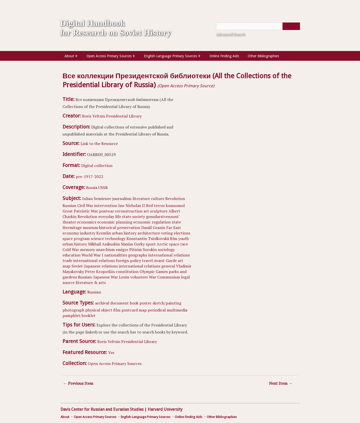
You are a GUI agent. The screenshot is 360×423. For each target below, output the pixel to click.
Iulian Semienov (96, 198)
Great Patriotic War (80, 211)
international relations (169, 255)
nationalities (115, 255)
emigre (122, 249)
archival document (112, 303)
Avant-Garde (165, 260)
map (66, 266)
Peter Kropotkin (100, 271)
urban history (124, 233)
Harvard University (165, 409)
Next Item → (280, 383)
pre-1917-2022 (89, 176)
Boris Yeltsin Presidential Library (112, 116)
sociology (166, 249)
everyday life (109, 216)
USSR (103, 187)
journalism (122, 198)
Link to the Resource (99, 143)
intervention (105, 205)
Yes (111, 352)
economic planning (114, 222)
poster (146, 303)
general (168, 266)
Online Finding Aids (224, 56)
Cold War (70, 249)
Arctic (162, 244)
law (121, 205)
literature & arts (91, 282)
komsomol (175, 205)
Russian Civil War (77, 205)
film (173, 238)
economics (86, 222)
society (138, 216)
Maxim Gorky (133, 244)
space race (178, 244)
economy (70, 233)
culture (157, 198)
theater (69, 222)
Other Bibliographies (263, 56)
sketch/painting (166, 303)
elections (182, 233)
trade (67, 260)
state (126, 216)
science (97, 238)
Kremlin (103, 233)
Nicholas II (135, 205)
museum (90, 227)
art (146, 211)
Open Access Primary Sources (109, 56)
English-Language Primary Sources (170, 56)
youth (183, 238)
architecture (149, 233)
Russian (94, 292)
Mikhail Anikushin (104, 244)
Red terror (155, 205)
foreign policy (128, 260)
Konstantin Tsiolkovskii (147, 238)
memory (87, 249)
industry (87, 233)
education (71, 255)
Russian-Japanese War (98, 277)
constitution (127, 271)
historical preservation (119, 227)
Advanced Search (230, 34)
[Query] (258, 26)
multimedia (177, 310)
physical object (98, 310)
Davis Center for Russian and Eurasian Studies (102, 409)
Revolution (175, 198)
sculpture (159, 211)
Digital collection (96, 165)
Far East (173, 227)
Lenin (124, 277)
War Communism (164, 277)
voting (167, 233)
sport (151, 244)
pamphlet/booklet (79, 315)
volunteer (139, 277)
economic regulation (152, 222)
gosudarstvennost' (163, 216)
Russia (91, 187)
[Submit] (291, 26)
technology (115, 238)
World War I (92, 255)
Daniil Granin (153, 227)
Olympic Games (154, 271)
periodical (157, 310)
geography (137, 255)
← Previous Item (78, 383)
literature (141, 198)
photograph (73, 310)
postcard (130, 310)
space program (76, 238)
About (69, 56)
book (134, 303)
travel (147, 260)
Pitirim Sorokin (143, 249)
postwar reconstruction (120, 211)
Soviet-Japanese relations (95, 266)
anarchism (105, 249)
